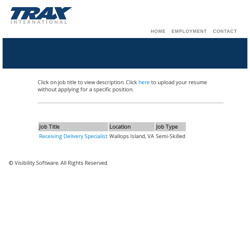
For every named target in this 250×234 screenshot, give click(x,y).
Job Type (167, 126)
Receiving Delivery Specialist (73, 136)
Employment (189, 31)
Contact (225, 31)
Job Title (49, 126)
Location (120, 126)
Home (158, 31)
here (144, 82)
